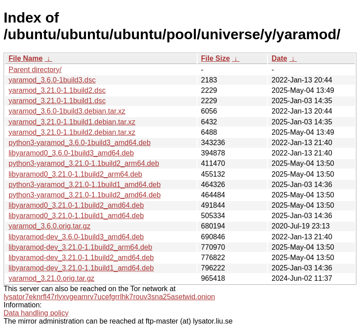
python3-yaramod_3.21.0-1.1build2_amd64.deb (85, 195)
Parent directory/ (35, 69)
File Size (215, 58)
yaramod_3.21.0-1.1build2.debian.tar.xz (72, 132)
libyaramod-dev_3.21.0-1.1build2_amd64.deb (81, 257)
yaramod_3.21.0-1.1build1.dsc (57, 101)
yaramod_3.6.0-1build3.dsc (52, 80)
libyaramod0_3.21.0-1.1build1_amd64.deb (76, 215)
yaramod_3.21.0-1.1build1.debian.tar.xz (72, 122)
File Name (26, 58)
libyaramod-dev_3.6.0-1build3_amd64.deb (76, 237)
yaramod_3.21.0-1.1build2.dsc (57, 90)
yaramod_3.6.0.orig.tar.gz (49, 226)
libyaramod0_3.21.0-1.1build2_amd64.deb (76, 205)
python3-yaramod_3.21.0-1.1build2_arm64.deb (84, 163)
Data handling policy (36, 313)
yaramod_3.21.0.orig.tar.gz (51, 278)
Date (279, 58)
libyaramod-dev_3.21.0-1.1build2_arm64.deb (80, 247)
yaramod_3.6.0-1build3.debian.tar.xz (67, 111)
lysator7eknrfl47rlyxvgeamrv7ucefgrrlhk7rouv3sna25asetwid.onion (109, 297)
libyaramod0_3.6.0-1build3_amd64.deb (71, 153)
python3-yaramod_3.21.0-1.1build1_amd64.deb (85, 184)
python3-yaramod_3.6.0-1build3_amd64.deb (80, 142)
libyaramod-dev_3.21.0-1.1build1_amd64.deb (81, 268)
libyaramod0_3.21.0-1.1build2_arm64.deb (75, 174)
